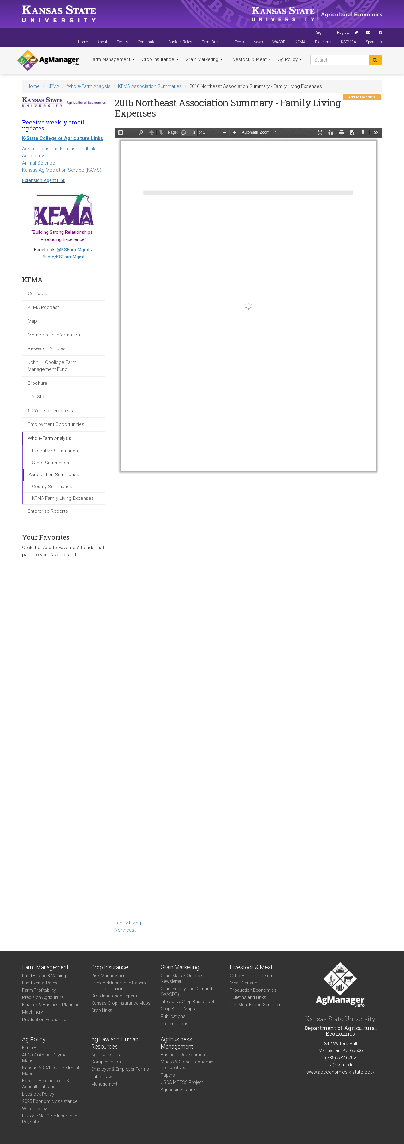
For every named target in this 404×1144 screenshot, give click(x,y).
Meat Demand (243, 982)
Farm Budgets (214, 42)
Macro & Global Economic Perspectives (187, 1064)
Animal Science (38, 163)
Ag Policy (290, 59)
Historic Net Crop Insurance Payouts (49, 1118)
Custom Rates (180, 42)
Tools (239, 42)
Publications (173, 1016)
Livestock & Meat (250, 59)
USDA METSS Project (182, 1082)
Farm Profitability (39, 990)
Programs (323, 42)
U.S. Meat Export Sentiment (256, 1004)
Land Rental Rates (39, 982)
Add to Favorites (361, 97)
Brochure (37, 383)
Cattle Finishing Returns (253, 975)
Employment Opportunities (56, 424)
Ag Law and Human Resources (114, 1043)
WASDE (278, 42)
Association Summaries (54, 474)
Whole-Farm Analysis (88, 86)
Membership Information (54, 335)
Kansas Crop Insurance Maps (121, 1003)
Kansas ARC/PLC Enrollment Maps (50, 1070)
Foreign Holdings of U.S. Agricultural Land (46, 1083)
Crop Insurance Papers (114, 995)
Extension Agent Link (43, 180)
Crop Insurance (160, 59)
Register (344, 32)
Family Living (128, 923)
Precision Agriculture (42, 997)
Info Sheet (39, 397)
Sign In (322, 32)
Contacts (37, 293)
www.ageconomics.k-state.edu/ (340, 1072)
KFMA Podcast (43, 307)
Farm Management (112, 59)
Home (83, 42)
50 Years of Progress (50, 411)
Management (104, 1083)
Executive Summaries (55, 451)
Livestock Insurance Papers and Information (118, 985)
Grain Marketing (204, 59)
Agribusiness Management (177, 1043)
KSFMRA (348, 42)
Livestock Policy (38, 1094)
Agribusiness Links (179, 1089)
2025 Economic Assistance (49, 1101)
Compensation (106, 1061)
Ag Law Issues (105, 1054)
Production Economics (45, 1019)
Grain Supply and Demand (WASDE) (186, 991)
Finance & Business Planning (51, 1004)
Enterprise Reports (48, 511)
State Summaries (50, 463)
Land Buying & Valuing (44, 975)
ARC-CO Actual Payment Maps (46, 1057)
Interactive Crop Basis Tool (187, 1001)
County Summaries (52, 486)
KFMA (300, 42)
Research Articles (47, 348)
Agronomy (33, 156)
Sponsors (374, 42)
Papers (168, 1075)
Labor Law (101, 1076)
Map (32, 321)
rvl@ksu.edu (341, 1065)
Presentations (174, 1023)
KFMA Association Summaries (150, 86)
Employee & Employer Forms (120, 1069)
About (102, 42)
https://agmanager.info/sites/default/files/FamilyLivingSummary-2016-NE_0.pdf (248, 522)
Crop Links (101, 1010)
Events (122, 42)
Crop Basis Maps (178, 1008)
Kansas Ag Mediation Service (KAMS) (61, 170)
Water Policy (34, 1108)
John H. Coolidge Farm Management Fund (52, 366)
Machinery (32, 1011)
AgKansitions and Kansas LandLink (58, 149)
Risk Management (109, 975)
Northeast (125, 930)
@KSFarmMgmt (73, 249)
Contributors (148, 42)
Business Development (183, 1054)
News (258, 42)
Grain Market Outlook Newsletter (182, 978)
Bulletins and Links (248, 997)
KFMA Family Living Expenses (63, 498)
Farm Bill (30, 1047)
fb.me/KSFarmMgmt (63, 257)
